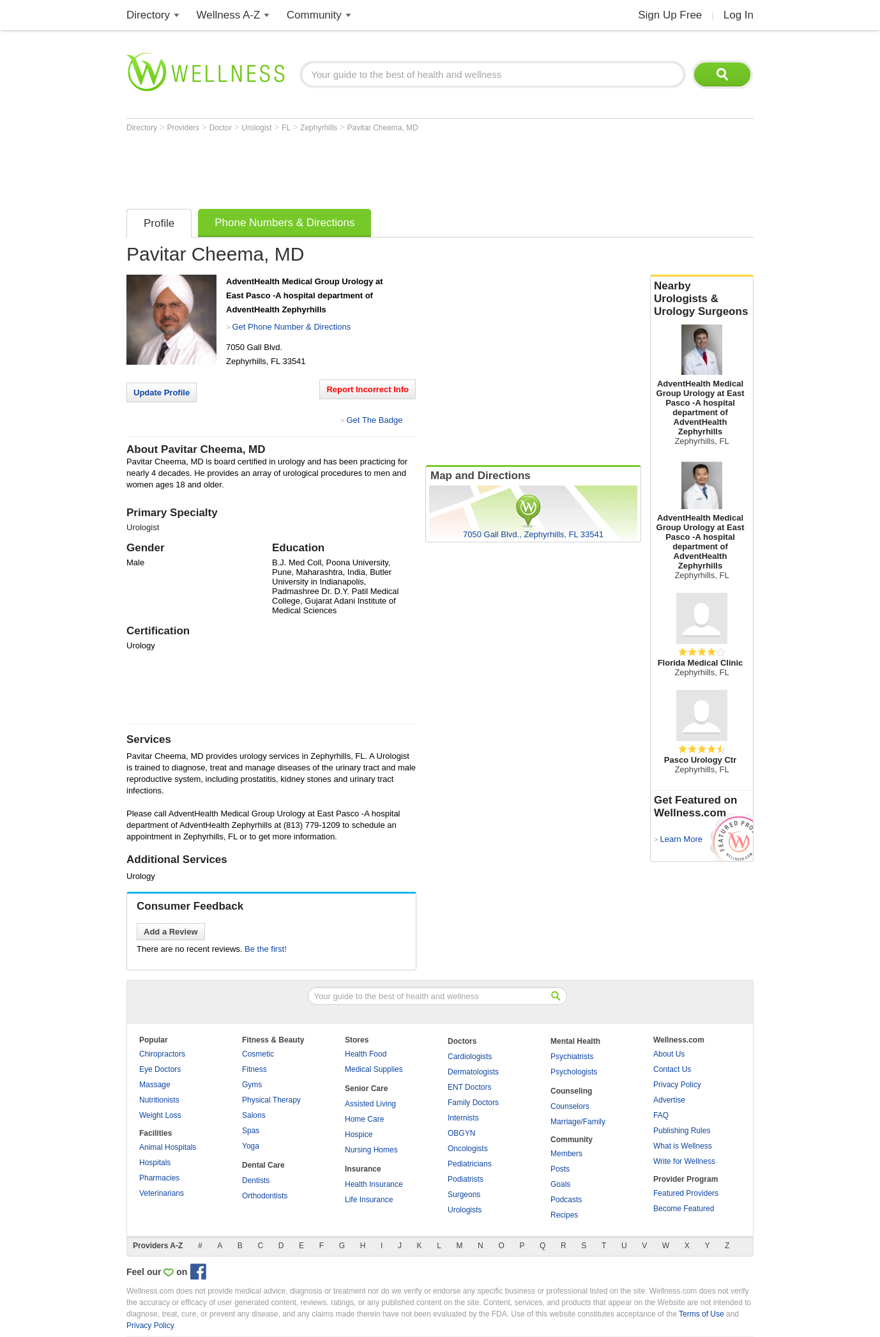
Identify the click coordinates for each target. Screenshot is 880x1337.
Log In (739, 15)
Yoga (250, 1146)
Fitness (254, 1069)
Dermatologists (473, 1071)
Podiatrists (465, 1179)
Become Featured (683, 1208)
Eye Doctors (160, 1069)
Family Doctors (473, 1102)
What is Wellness (682, 1146)
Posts (560, 1169)
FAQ (661, 1115)
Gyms (252, 1084)
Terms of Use (701, 1314)
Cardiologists (470, 1056)
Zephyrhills (319, 127)
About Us (669, 1054)
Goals (560, 1184)
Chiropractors (162, 1054)
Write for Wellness (684, 1161)
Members (566, 1153)
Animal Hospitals (167, 1147)
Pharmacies (159, 1177)
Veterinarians (161, 1193)
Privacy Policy (677, 1084)
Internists (463, 1117)
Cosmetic (258, 1054)
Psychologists (573, 1071)
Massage (155, 1084)
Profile (159, 223)
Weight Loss (160, 1115)
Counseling (571, 1091)
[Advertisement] (358, 167)
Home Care (364, 1119)
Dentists (255, 1180)
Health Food (365, 1054)
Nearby (702, 299)
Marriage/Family (577, 1121)
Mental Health (575, 1041)
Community (314, 15)
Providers (184, 127)
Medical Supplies (374, 1069)
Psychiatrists (571, 1056)
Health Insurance (374, 1184)
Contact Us (672, 1069)
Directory (148, 15)
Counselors (569, 1106)
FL (287, 127)
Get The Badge (374, 420)
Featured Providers (685, 1193)
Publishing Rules (681, 1130)
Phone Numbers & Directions (284, 223)
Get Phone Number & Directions (291, 327)
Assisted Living (370, 1103)
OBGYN (461, 1133)
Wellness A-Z (229, 15)
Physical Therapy (271, 1100)
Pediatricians (470, 1163)
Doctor (221, 127)
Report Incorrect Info (367, 389)
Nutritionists (159, 1100)
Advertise (669, 1100)
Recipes (564, 1215)
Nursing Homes (371, 1149)
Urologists (465, 1209)
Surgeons (464, 1194)
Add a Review (171, 931)
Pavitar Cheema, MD (382, 127)
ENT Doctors (469, 1087)
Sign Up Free (670, 15)
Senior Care (366, 1088)
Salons (254, 1115)
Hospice (358, 1134)
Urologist (257, 127)
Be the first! (266, 949)
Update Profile (161, 392)
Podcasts (566, 1199)
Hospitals (155, 1162)
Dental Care (263, 1165)
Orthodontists (264, 1195)
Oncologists (468, 1148)
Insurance (363, 1169)
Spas (250, 1130)
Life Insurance (369, 1199)
